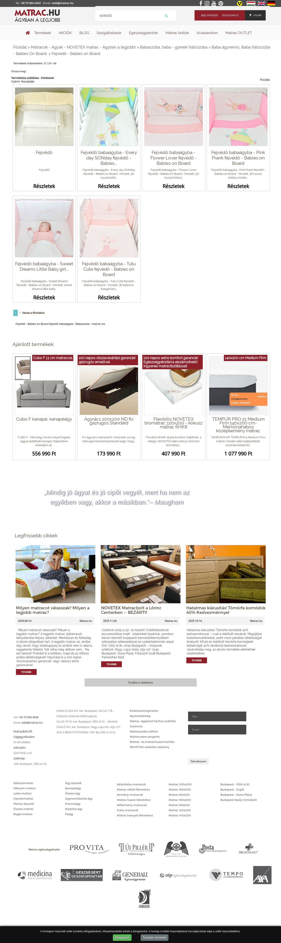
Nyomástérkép (140, 716)
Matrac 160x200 (180, 789)
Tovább (26, 672)
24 (49, 63)
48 (55, 63)
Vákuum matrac (24, 788)
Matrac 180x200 (180, 800)
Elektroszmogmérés (144, 710)
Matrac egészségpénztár (44, 849)
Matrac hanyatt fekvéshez (135, 815)
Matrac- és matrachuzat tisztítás (152, 741)
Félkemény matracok (132, 805)
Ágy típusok (73, 783)
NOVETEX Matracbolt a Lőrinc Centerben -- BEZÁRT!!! (131, 610)
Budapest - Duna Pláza (236, 794)
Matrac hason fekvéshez (134, 800)
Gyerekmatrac (23, 798)
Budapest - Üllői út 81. (235, 784)
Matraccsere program (145, 736)
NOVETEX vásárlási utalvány (149, 747)
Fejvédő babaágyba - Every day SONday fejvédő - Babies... (109, 158)
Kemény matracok (130, 794)
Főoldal (20, 47)
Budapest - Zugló (232, 789)
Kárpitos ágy (73, 809)
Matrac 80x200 (179, 794)
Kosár (255, 15)
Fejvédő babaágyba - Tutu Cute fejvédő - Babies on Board (109, 269)
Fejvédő (44, 152)
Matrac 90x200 (179, 805)
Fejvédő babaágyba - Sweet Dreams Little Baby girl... (44, 266)
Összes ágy (72, 793)
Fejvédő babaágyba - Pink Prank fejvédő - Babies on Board (238, 158)
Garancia (136, 726)
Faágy (69, 814)
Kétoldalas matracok (131, 784)
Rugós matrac (23, 814)
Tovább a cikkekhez (140, 682)
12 (45, 63)
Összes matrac (23, 809)
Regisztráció (230, 15)
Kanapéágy (73, 788)
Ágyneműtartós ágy (79, 798)
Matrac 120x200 (180, 810)
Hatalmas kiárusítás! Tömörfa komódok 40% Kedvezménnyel (225, 610)
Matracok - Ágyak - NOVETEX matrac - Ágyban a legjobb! (83, 47)
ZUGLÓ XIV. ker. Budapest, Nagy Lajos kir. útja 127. (89, 727)
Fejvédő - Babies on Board (76, 53)
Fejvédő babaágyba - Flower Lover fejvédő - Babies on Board (173, 158)
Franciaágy (72, 803)
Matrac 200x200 (180, 784)
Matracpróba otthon (144, 731)
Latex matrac (22, 793)
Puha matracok (127, 810)
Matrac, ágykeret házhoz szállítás (153, 721)
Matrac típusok (23, 803)
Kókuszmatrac (23, 783)
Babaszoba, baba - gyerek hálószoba (173, 47)
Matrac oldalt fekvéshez (133, 789)
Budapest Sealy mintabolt (238, 800)
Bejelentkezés (209, 15)
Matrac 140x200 (180, 815)
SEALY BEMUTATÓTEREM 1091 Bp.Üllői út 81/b (86, 732)
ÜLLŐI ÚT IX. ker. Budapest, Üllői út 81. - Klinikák (87, 721)
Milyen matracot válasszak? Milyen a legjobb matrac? (52, 610)
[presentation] (221, 746)
